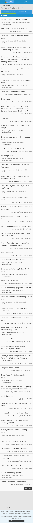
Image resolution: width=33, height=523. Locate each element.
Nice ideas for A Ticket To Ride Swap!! (15, 28)
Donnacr (16, 416)
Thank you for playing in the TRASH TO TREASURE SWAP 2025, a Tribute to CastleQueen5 (16, 358)
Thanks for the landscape (11, 465)
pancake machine (13, 95)
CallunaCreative (16, 102)
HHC (17, 425)
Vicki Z (17, 239)
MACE (18, 52)
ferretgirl (15, 31)
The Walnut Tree (16, 151)
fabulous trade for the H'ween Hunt (14, 413)
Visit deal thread (7, 24)
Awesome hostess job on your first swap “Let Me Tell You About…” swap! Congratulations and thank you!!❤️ (15, 108)
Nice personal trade (8, 339)
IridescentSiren (15, 444)
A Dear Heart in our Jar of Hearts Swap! (16, 226)
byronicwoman (10, 302)
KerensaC (17, 181)
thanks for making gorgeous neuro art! (16, 288)
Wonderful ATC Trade (9, 280)
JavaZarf (16, 363)
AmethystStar (10, 191)
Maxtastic (9, 333)
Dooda (18, 202)
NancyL (8, 22)
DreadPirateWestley (15, 283)
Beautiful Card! (7, 253)
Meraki (19, 468)
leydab (9, 131)
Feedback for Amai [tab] (8, 12)
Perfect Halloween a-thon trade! (13, 482)
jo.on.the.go (15, 222)
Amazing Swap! (7, 156)
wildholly (9, 142)
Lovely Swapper (7, 396)
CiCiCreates (9, 41)
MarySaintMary (10, 274)
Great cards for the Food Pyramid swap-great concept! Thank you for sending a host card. (15, 59)
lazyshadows (14, 392)
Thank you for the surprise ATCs (13, 441)
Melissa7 (17, 408)
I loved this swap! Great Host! (12, 148)
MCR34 (18, 255)
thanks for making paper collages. (14, 19)
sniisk (17, 485)
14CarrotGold (16, 121)
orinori (18, 371)
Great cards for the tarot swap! (13, 92)
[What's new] (31, 2)
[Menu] (2, 2)
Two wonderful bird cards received (14, 448)
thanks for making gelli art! (11, 473)
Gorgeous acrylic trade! (10, 368)
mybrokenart (11, 170)
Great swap (5, 99)
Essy (19, 114)
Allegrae (15, 351)
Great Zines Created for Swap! (13, 260)
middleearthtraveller (13, 64)
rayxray (9, 158)
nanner (16, 212)
